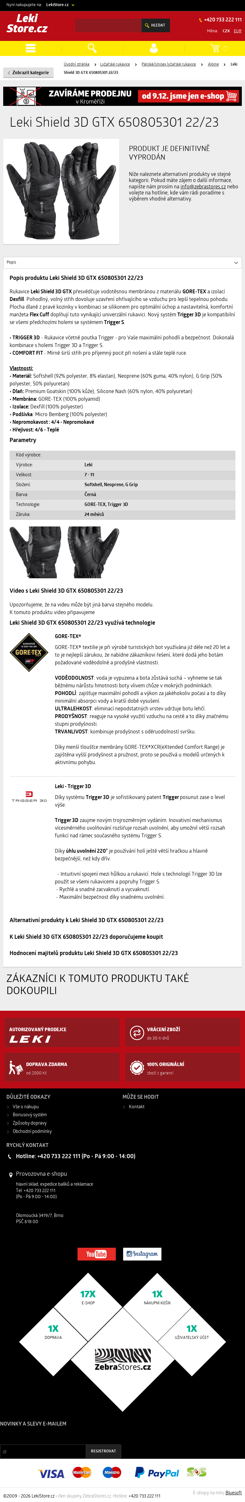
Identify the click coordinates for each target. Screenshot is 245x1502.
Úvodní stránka (76, 65)
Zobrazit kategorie (30, 73)
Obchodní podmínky (32, 1131)
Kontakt (137, 1107)
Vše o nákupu (26, 1107)
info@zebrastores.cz (203, 187)
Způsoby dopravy (30, 1123)
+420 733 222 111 (222, 20)
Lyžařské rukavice (115, 65)
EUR (237, 31)
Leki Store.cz (27, 24)
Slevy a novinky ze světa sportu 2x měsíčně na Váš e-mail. (54, 1436)
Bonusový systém (30, 1115)
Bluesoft (234, 1493)
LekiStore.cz (57, 5)
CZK (226, 31)
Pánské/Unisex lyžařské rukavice (169, 65)
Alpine (213, 65)
